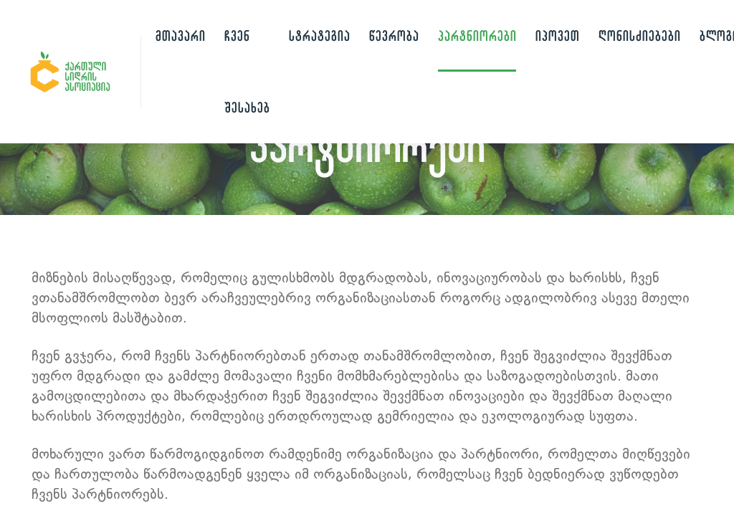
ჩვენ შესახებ (247, 71)
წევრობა (394, 35)
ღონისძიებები (639, 35)
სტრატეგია (319, 35)
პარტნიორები (477, 35)
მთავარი (180, 35)
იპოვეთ (557, 35)
